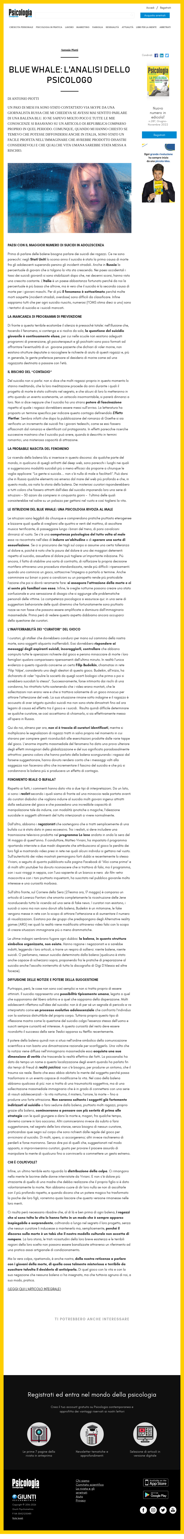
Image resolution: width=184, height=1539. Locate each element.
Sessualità (112, 27)
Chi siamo (82, 1481)
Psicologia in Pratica (49, 27)
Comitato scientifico (90, 1485)
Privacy (81, 1500)
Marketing (82, 27)
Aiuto (79, 1496)
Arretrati (165, 27)
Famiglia (97, 27)
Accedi (150, 7)
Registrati (165, 7)
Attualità (127, 27)
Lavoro (69, 27)
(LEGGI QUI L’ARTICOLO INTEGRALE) (34, 1289)
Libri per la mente (146, 27)
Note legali (17, 1518)
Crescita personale (21, 27)
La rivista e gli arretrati (85, 1490)
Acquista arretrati (155, 15)
